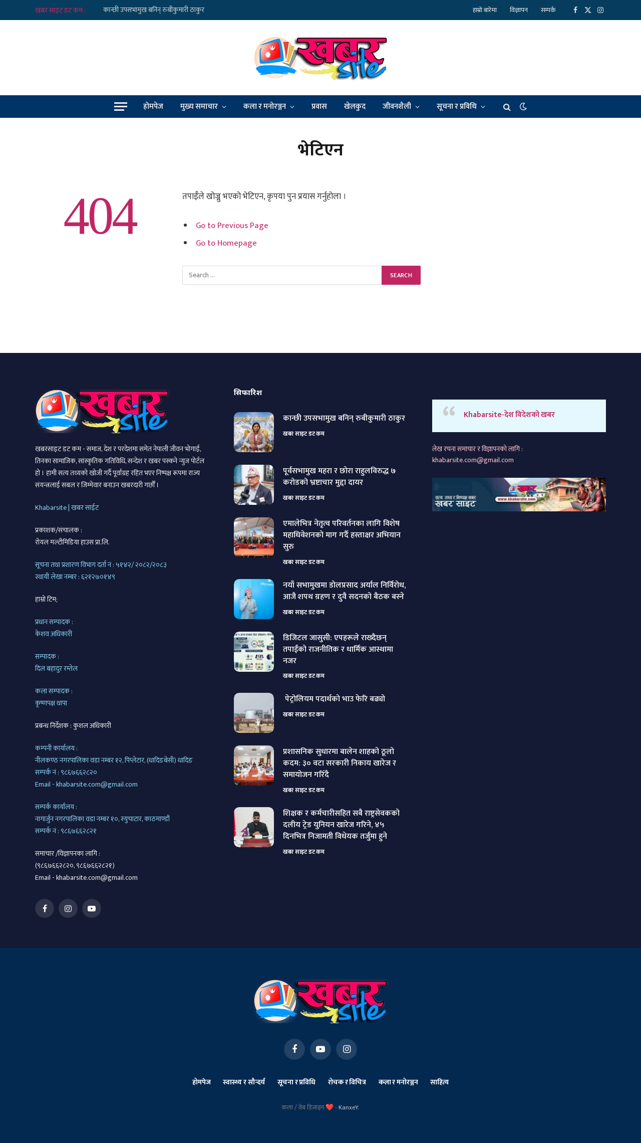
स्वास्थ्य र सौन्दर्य (244, 1082)
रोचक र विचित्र (347, 1082)
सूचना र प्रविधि (457, 106)
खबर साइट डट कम (304, 434)
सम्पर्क (548, 10)
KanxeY (348, 1107)
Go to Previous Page (232, 226)
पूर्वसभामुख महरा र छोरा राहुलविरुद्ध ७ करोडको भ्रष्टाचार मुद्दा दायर (339, 477)
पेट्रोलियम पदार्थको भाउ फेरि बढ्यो (334, 699)
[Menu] (120, 106)
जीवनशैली (397, 106)
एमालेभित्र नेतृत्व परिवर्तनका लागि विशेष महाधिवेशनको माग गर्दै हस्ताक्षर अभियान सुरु (342, 535)
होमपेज (153, 106)
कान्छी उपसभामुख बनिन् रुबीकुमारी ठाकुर (153, 10)
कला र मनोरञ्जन (264, 106)
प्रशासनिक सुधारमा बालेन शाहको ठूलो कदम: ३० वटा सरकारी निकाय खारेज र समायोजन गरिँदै (339, 763)
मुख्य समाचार (199, 106)
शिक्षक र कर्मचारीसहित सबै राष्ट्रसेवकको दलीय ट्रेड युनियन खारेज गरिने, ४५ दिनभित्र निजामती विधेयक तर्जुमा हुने (341, 825)
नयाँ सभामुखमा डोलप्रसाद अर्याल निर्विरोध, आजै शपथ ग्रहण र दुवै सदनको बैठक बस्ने (344, 591)
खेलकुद (355, 106)
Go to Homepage (226, 243)
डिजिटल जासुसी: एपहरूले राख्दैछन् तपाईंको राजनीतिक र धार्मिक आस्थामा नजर (338, 650)
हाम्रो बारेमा (485, 10)
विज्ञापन (519, 10)
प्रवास (319, 106)
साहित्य (439, 1082)
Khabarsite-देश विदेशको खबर (509, 415)
